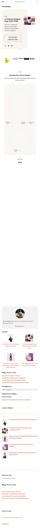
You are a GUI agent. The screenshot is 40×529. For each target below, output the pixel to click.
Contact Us (14, 399)
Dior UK (18, 375)
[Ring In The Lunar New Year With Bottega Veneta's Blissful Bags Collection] (5, 439)
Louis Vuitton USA (7, 380)
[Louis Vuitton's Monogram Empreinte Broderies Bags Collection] (5, 456)
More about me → (20, 326)
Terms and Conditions (24, 399)
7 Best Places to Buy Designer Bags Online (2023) (23, 419)
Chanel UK (22, 378)
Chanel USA (5, 378)
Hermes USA (5, 382)
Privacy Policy (6, 399)
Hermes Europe (14, 382)
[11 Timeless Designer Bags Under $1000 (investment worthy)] (5, 431)
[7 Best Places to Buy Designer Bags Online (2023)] (5, 422)
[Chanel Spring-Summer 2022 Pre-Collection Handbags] (5, 447)
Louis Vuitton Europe (19, 380)
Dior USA (4, 375)
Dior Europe (11, 375)
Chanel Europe (14, 378)
